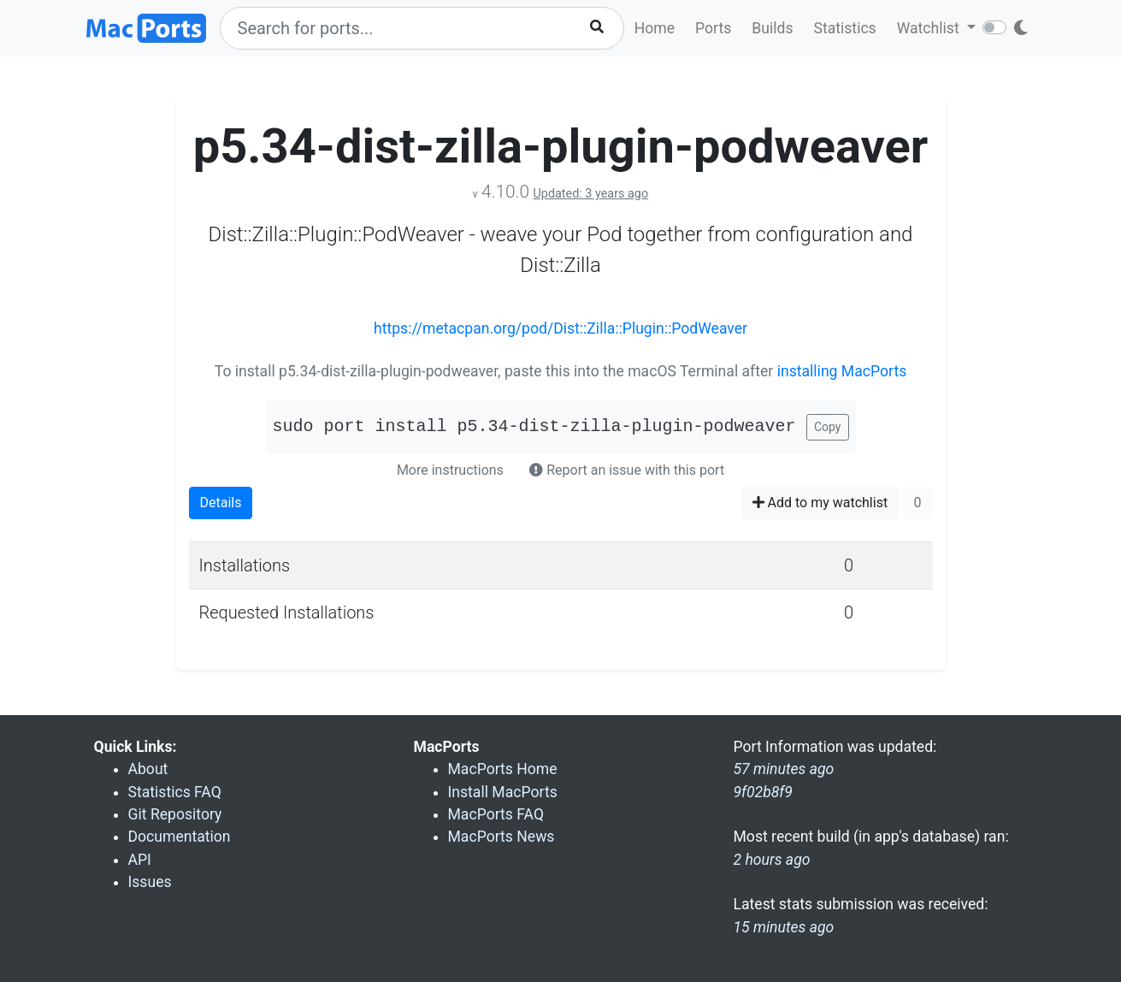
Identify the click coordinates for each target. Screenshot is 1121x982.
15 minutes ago (784, 927)
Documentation (179, 836)
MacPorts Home (503, 769)
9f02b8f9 (763, 792)
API (139, 859)
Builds (772, 28)
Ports (713, 28)
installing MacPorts (842, 371)
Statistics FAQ (174, 792)
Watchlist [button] (930, 28)
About (148, 769)
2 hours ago (772, 859)
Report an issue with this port (626, 470)
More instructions (450, 470)
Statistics (844, 28)
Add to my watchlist (820, 502)
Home (654, 28)
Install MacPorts (503, 792)
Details (221, 502)
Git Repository (175, 814)
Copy (827, 427)
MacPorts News (501, 836)
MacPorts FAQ (496, 814)
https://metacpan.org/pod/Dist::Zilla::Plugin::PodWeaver (560, 328)
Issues (150, 881)
